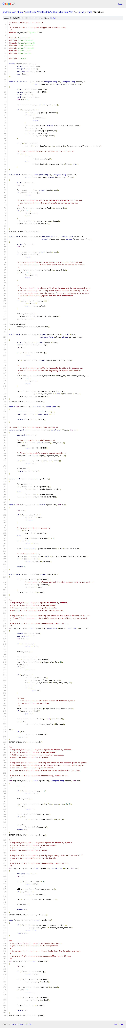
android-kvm (9, 11)
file (53, 18)
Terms (28, 1024)
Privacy (21, 1024)
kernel (81, 11)
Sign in (121, 4)
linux (20, 11)
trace (89, 11)
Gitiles (14, 1024)
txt (115, 1024)
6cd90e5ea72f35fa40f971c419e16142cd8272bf (49, 11)
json (122, 1024)
